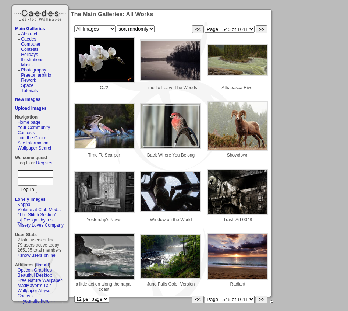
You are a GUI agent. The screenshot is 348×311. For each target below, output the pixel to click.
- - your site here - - (36, 301)
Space (27, 85)
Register (44, 162)
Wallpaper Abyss (34, 290)
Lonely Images (30, 199)
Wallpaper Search (35, 148)
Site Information (33, 143)
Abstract (29, 33)
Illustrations (32, 59)
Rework (28, 80)
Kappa (24, 204)
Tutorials (29, 90)
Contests (29, 49)
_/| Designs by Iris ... (38, 220)
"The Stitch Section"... (39, 214)
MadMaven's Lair (34, 285)
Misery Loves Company (41, 225)
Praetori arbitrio (36, 75)
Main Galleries (30, 28)
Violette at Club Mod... (39, 209)
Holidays (29, 54)
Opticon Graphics (35, 270)
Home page (29, 122)
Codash (25, 295)
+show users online (37, 255)
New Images (27, 99)
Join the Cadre (32, 137)
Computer (30, 44)
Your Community (34, 127)
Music (26, 64)
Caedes (41, 14)
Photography (33, 70)
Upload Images (30, 108)
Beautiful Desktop (35, 275)
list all (42, 265)
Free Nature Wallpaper (40, 280)
